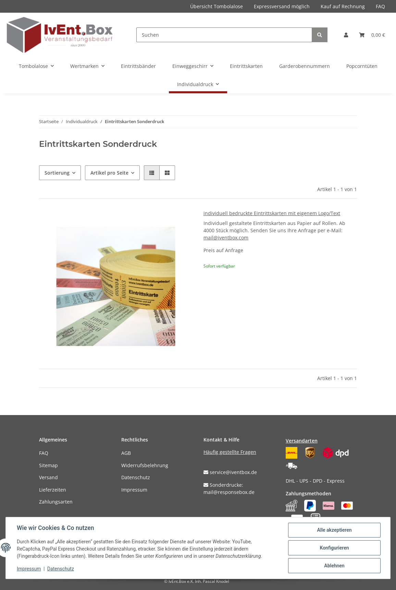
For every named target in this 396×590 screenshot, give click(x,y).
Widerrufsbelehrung (144, 465)
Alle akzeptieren (334, 530)
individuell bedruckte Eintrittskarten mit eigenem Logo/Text (271, 213)
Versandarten (302, 440)
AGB (126, 453)
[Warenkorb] (372, 35)
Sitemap (48, 465)
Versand (48, 477)
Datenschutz (135, 477)
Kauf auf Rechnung (343, 6)
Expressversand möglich (282, 6)
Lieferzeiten (52, 489)
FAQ (380, 6)
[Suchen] (224, 34)
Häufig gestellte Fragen (229, 452)
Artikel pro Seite (109, 172)
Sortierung (57, 172)
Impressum (134, 489)
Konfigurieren (334, 548)
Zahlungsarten (56, 501)
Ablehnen (334, 565)
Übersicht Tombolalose (216, 6)
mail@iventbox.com (225, 237)
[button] (346, 35)
